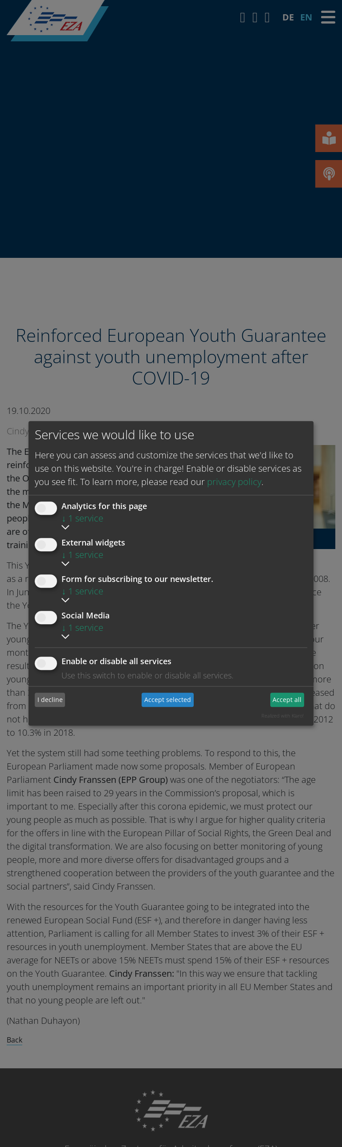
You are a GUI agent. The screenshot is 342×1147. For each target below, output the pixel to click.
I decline (50, 699)
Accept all (287, 699)
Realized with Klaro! (282, 715)
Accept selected (167, 699)
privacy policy (234, 482)
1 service (82, 518)
